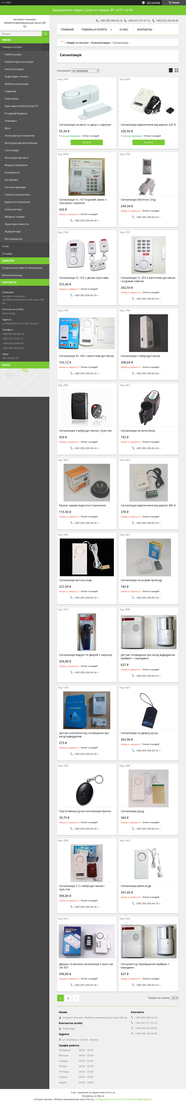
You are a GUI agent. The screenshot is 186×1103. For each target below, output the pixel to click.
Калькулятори (13, 209)
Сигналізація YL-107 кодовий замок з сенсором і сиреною (82, 201)
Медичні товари (14, 216)
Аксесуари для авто (16, 157)
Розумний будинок (16, 113)
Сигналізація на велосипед (138, 430)
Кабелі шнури (13, 54)
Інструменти (12, 172)
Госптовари (12, 150)
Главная (67, 29)
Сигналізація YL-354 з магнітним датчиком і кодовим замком (148, 279)
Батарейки (11, 179)
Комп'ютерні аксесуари (19, 61)
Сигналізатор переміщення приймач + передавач (145, 965)
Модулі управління (16, 165)
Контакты (144, 29)
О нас (5, 246)
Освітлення (11, 98)
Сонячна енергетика (17, 194)
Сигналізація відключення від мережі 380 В (148, 505)
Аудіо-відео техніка (16, 76)
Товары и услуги (12, 47)
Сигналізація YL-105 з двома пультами (83, 277)
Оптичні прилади (15, 187)
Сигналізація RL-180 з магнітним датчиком (86, 356)
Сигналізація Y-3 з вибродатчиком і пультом (81, 887)
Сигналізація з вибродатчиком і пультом (85, 430)
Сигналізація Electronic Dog (138, 199)
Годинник (10, 91)
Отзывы (7, 253)
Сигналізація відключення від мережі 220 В (148, 124)
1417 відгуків (153, 2)
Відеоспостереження (17, 202)
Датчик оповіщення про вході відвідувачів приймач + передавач (148, 656)
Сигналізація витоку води (75, 580)
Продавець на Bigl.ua (93, 1096)
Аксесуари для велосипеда (21, 143)
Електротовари (14, 69)
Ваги (7, 128)
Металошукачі (13, 239)
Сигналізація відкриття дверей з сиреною (85, 655)
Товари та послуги (77, 42)
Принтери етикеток (17, 224)
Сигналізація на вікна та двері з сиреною (85, 124)
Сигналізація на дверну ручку (139, 733)
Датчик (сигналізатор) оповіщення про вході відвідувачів (84, 734)
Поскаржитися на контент (108, 1099)
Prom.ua (110, 1092)
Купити (86, 142)
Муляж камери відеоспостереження (82, 505)
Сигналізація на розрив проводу (141, 580)
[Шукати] (45, 34)
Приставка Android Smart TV (21, 106)
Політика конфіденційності (138, 1099)
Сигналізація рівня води (136, 886)
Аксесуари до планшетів (19, 135)
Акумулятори (12, 231)
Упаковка (11, 120)
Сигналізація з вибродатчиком (140, 356)
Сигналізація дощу (132, 811)
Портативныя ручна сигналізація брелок (85, 811)
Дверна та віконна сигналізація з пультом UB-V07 (86, 965)
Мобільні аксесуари (16, 84)
